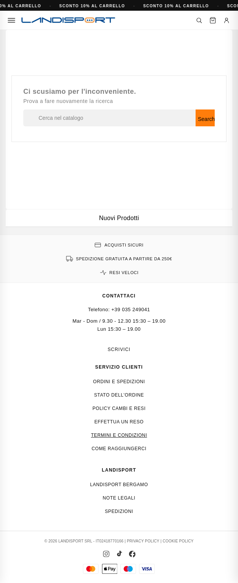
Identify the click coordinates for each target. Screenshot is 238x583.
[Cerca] (199, 20)
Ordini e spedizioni (119, 381)
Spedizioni (119, 511)
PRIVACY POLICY (143, 541)
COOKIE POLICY (178, 541)
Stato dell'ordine (119, 395)
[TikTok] (119, 554)
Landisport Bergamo (119, 484)
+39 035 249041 (131, 309)
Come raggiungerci (119, 448)
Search (206, 119)
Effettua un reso (119, 422)
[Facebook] (132, 554)
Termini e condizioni (119, 435)
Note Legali (119, 498)
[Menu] (11, 20)
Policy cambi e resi (119, 408)
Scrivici (119, 349)
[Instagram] (106, 554)
